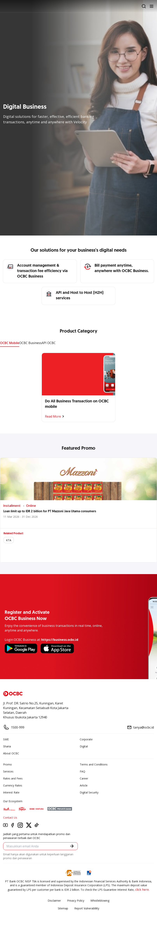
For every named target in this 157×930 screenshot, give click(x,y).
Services (8, 771)
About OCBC (11, 753)
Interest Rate (11, 792)
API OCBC (49, 343)
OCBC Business (30, 343)
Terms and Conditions (94, 764)
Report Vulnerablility (86, 908)
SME (6, 739)
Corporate (86, 739)
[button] (72, 846)
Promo (7, 764)
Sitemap (63, 908)
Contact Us (10, 817)
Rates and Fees (13, 778)
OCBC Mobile (9, 343)
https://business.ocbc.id (59, 640)
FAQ (82, 771)
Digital (84, 746)
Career (84, 778)
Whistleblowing (99, 900)
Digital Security (89, 792)
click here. (142, 889)
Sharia (7, 746)
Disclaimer (54, 900)
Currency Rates (12, 785)
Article (84, 785)
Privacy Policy (75, 900)
